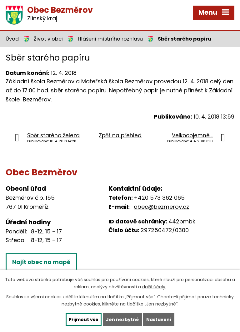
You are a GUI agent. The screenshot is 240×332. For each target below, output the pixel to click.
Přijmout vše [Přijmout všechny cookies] (83, 319)
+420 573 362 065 (159, 198)
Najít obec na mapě (41, 262)
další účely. (154, 287)
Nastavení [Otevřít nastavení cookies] (158, 319)
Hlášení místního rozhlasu (110, 38)
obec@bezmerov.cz (161, 207)
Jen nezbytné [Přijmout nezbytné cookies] (122, 319)
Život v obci (48, 38)
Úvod (12, 38)
